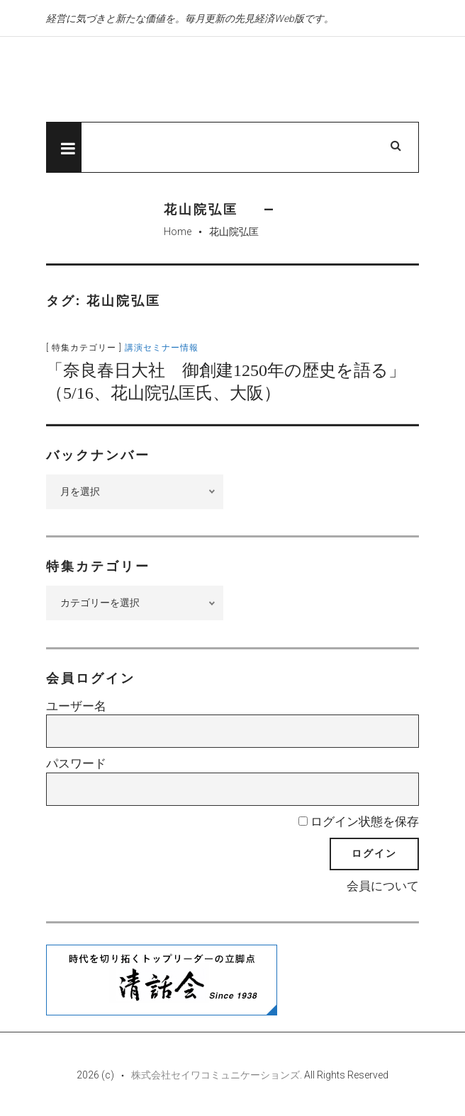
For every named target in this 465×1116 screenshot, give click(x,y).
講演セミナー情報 (161, 348)
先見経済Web (191, 80)
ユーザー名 (76, 706)
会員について (383, 886)
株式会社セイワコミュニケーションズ (215, 1075)
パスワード (76, 763)
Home (177, 231)
